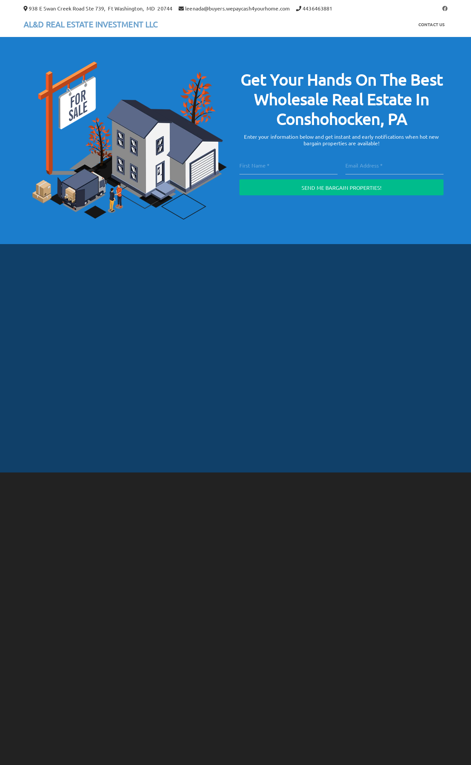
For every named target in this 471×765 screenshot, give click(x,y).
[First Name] (288, 165)
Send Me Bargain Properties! (341, 187)
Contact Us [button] (431, 24)
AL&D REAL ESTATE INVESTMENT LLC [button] (91, 24)
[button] (444, 8)
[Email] (394, 165)
